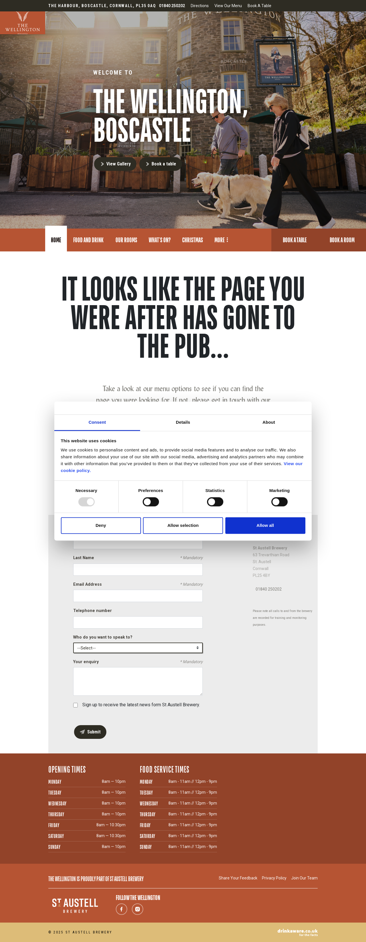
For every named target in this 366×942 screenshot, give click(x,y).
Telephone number (92, 610)
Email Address (138, 584)
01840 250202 (269, 589)
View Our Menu (228, 5)
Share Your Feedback (238, 878)
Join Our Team (304, 878)
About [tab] (268, 422)
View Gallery (118, 164)
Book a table (164, 164)
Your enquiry (138, 662)
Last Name (138, 558)
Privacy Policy (274, 878)
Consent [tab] (97, 422)
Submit (94, 732)
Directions (200, 5)
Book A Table (259, 5)
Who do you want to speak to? (102, 637)
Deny (101, 525)
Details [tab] (183, 422)
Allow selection (182, 525)
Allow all (265, 525)
